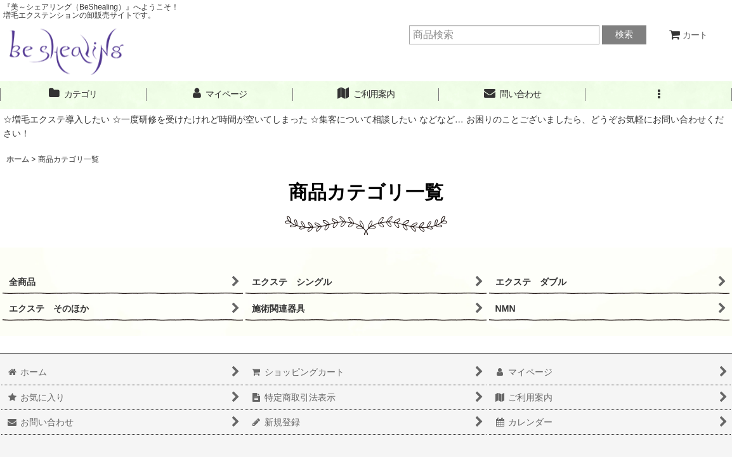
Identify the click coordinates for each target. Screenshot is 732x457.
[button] (658, 94)
